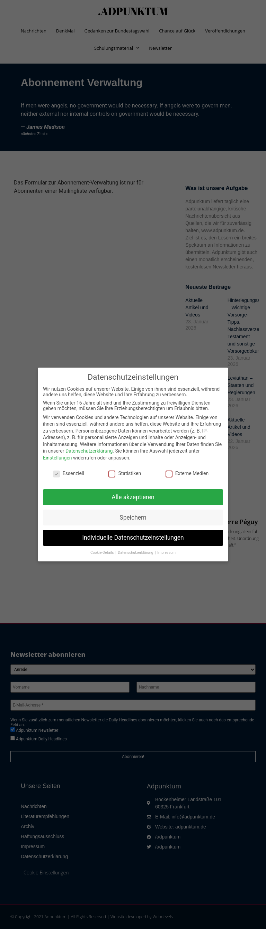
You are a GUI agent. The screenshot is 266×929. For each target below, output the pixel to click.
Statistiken (124, 473)
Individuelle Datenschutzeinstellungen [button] (133, 537)
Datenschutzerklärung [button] (136, 552)
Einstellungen (57, 458)
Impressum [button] (166, 552)
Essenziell (68, 473)
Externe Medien (187, 473)
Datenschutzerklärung (89, 451)
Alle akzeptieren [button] (133, 497)
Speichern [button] (132, 517)
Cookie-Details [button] (102, 552)
